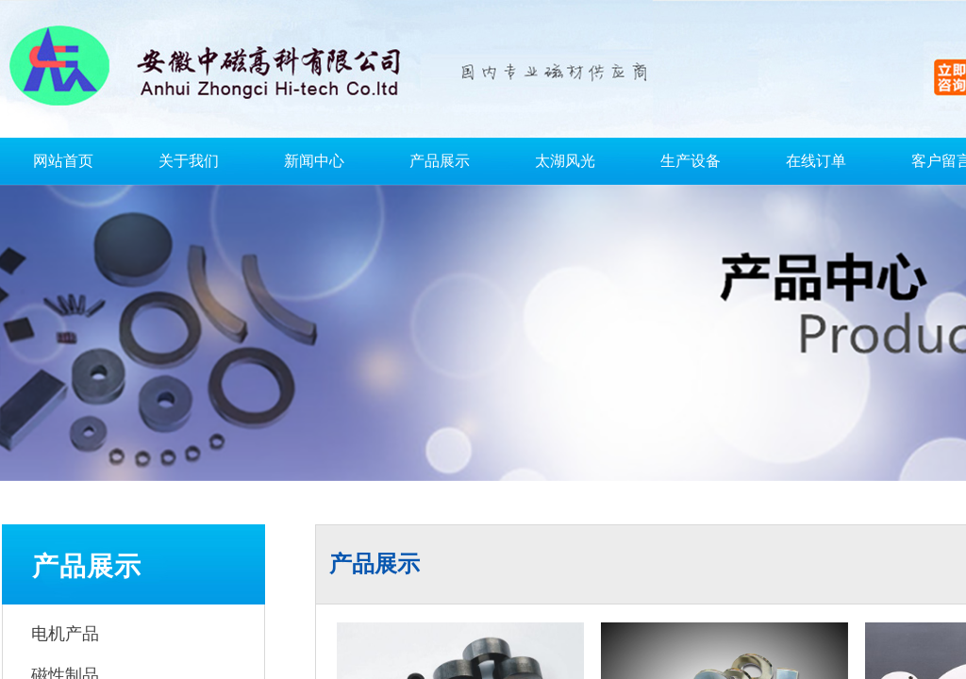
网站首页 (63, 161)
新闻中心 (314, 161)
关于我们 (188, 161)
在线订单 (816, 161)
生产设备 (690, 161)
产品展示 (439, 161)
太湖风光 (565, 161)
